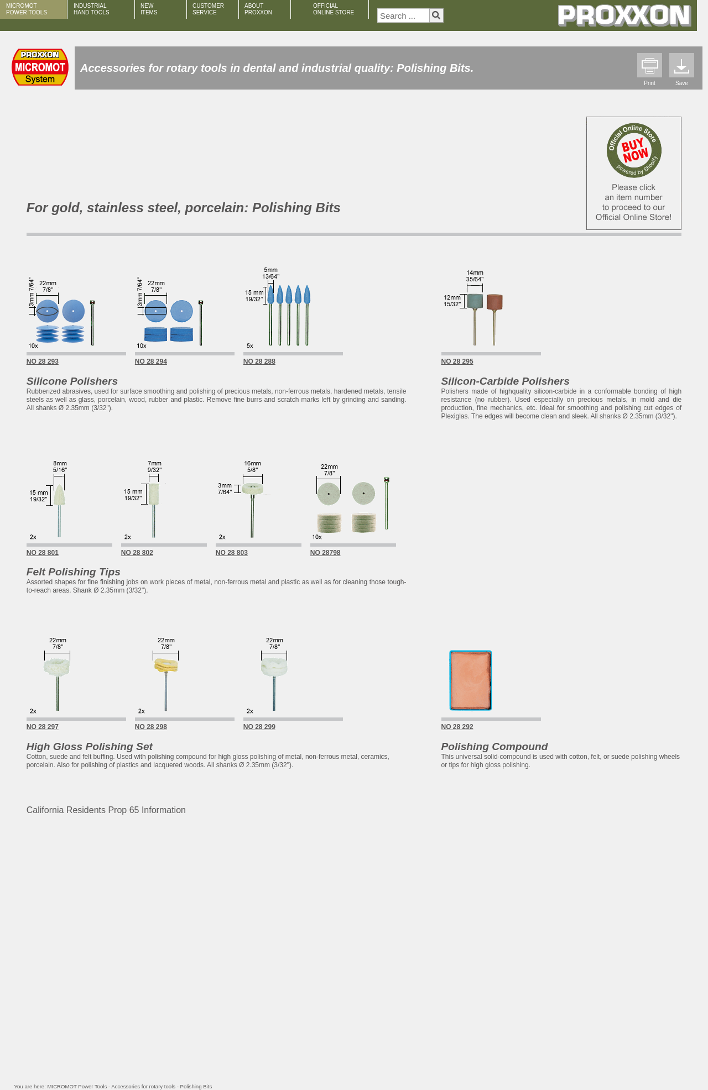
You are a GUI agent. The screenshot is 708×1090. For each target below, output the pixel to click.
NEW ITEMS (149, 9)
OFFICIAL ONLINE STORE (333, 9)
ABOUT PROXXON (258, 9)
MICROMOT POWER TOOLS (26, 9)
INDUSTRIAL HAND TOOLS (92, 9)
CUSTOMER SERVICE (208, 9)
